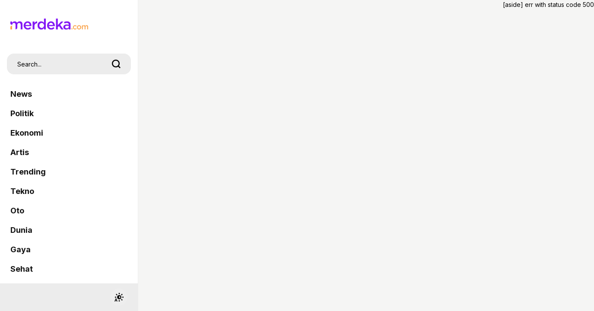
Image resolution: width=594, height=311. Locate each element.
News (21, 93)
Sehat (21, 268)
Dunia (21, 230)
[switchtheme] (118, 297)
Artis (19, 152)
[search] (116, 64)
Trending (28, 171)
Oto (17, 210)
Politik (22, 113)
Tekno (22, 191)
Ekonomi (26, 132)
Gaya (20, 249)
